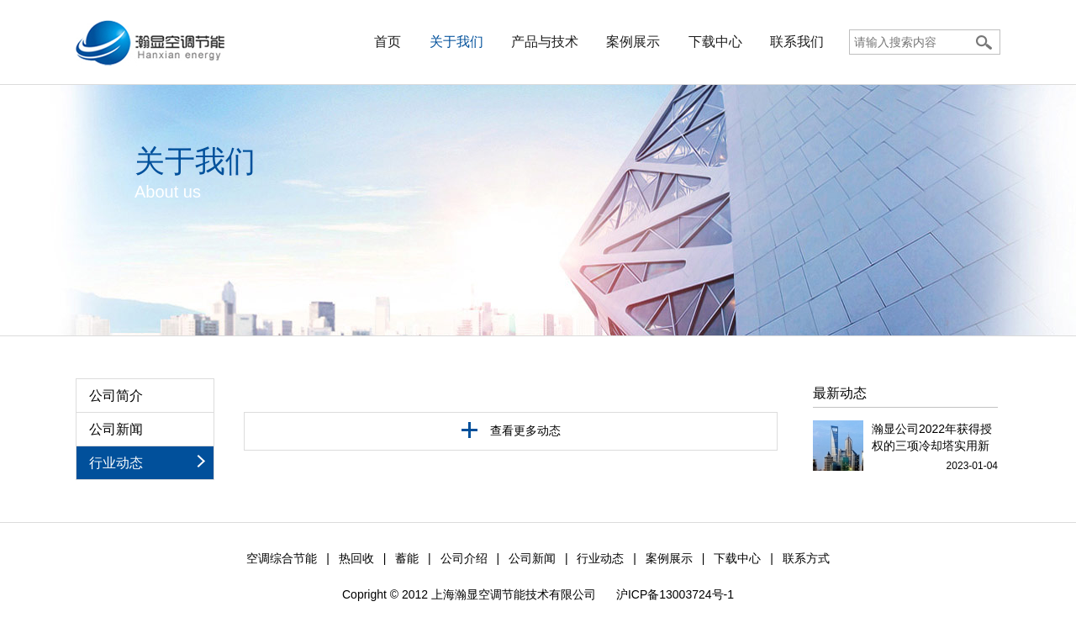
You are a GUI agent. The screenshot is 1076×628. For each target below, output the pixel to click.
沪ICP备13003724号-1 (675, 594)
